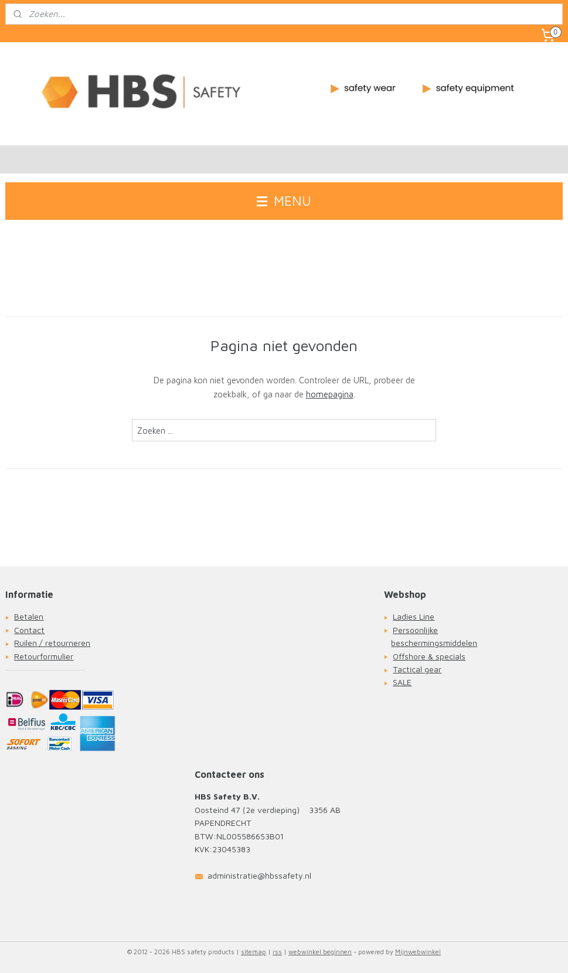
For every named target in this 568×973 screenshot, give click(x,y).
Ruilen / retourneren (52, 643)
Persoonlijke (415, 630)
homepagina (329, 395)
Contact (29, 630)
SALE (402, 682)
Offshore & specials (429, 656)
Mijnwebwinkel (418, 951)
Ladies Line (413, 616)
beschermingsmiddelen (434, 643)
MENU (284, 201)
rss (277, 951)
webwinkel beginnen (320, 951)
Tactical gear (417, 669)
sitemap (253, 951)
